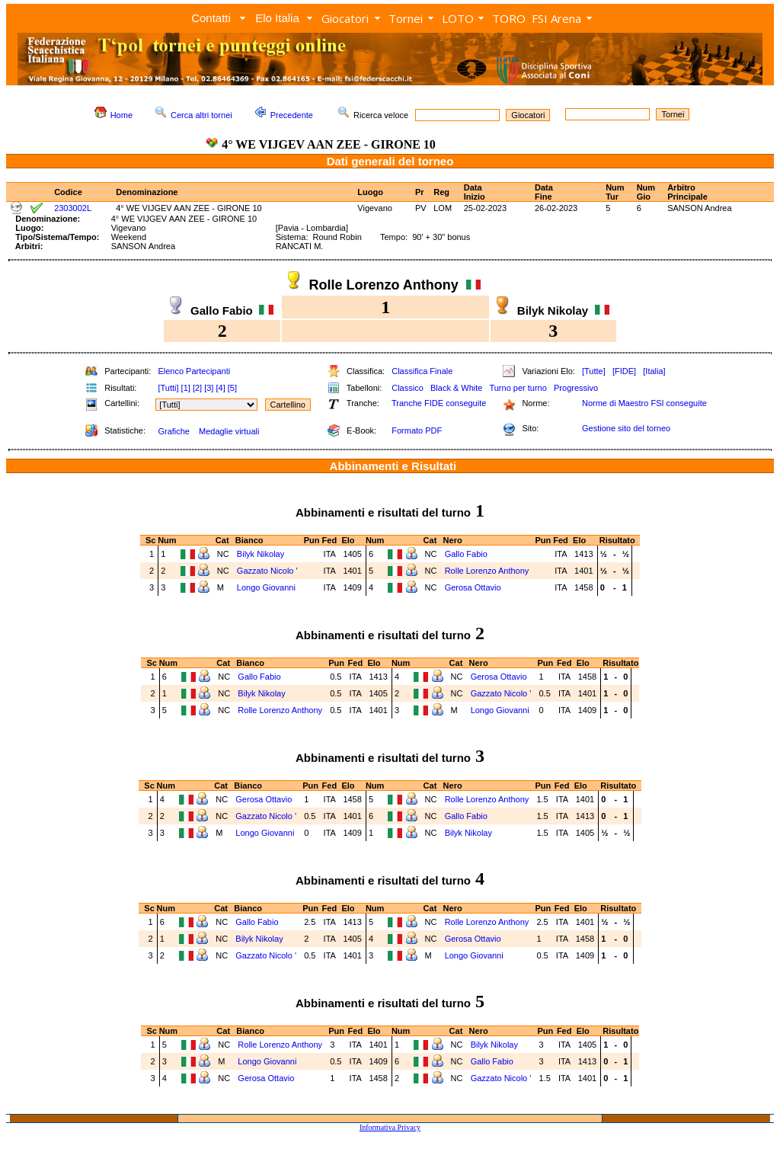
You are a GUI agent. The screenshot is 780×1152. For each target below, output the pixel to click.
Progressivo (576, 387)
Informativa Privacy (390, 1127)
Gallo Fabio (466, 553)
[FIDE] (624, 371)
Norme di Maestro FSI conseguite (644, 403)
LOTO (458, 18)
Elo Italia (277, 17)
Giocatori (345, 18)
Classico (408, 387)
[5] (232, 387)
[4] (220, 387)
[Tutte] (594, 371)
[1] (185, 387)
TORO (509, 18)
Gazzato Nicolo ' (267, 570)
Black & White (456, 387)
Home (121, 115)
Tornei (405, 18)
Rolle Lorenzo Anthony (487, 570)
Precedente (291, 115)
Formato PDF (417, 430)
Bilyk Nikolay (260, 553)
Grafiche (174, 431)
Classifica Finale (422, 371)
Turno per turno (517, 387)
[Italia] (654, 371)
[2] (197, 387)
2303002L (72, 208)
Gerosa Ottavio (473, 587)
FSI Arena (556, 18)
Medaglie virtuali (229, 431)
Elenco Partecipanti (194, 371)
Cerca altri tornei (201, 115)
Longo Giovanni (266, 587)
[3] (208, 387)
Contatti (211, 17)
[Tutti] (168, 387)
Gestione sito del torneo (626, 428)
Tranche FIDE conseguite (439, 403)
